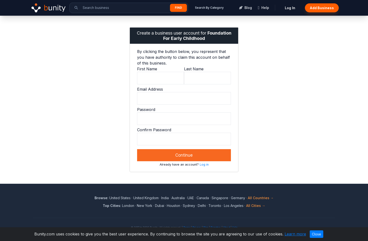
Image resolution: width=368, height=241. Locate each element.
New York (144, 206)
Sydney (189, 206)
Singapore (220, 198)
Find (178, 7)
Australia (178, 198)
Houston (173, 206)
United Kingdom (146, 198)
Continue (184, 155)
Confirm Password (154, 129)
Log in (204, 164)
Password (146, 109)
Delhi (202, 206)
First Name (147, 68)
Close (316, 234)
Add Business (322, 8)
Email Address (150, 89)
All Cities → (255, 206)
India (165, 198)
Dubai (159, 206)
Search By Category (209, 7)
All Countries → (261, 198)
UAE (190, 198)
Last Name (194, 68)
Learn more (295, 234)
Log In (290, 8)
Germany (238, 198)
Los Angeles (233, 206)
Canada (203, 198)
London (128, 206)
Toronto (214, 206)
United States (120, 198)
